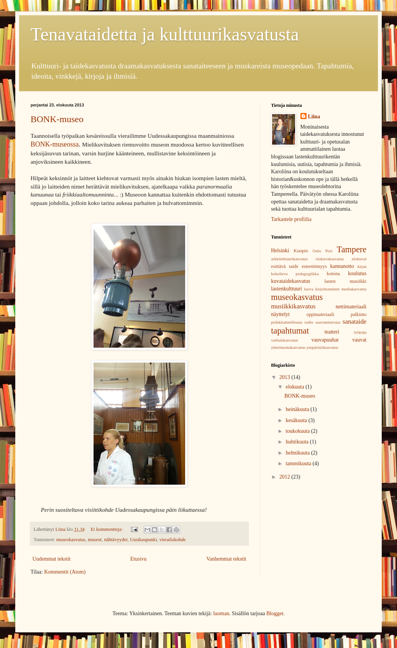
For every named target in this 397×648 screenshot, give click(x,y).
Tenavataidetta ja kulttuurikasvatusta (165, 34)
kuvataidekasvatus (290, 281)
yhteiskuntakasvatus (288, 347)
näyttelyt (280, 314)
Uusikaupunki (143, 539)
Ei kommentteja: (107, 529)
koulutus (357, 273)
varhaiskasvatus (284, 340)
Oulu (317, 250)
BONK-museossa (55, 144)
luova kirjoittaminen (321, 289)
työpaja (360, 332)
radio (309, 322)
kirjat (361, 266)
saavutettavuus (328, 322)
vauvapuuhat (325, 340)
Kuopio (301, 250)
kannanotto (342, 266)
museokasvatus (70, 539)
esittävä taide (285, 266)
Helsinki (280, 250)
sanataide (354, 321)
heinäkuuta (298, 409)
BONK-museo (57, 119)
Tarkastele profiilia (291, 219)
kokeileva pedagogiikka (295, 273)
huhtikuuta (298, 442)
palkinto (358, 314)
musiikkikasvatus (293, 306)
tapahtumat (290, 330)
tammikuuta (299, 463)
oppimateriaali (320, 314)
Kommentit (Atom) (65, 572)
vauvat (359, 340)
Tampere (351, 249)
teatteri (331, 332)
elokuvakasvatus (330, 258)
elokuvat (359, 258)
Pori (328, 250)
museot (95, 539)
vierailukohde (172, 539)
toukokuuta (298, 431)
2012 (285, 477)
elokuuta (295, 387)
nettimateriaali (351, 306)
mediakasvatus (353, 289)
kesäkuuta (297, 420)
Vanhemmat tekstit (226, 559)
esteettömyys (314, 266)
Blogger (274, 613)
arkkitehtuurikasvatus (289, 258)
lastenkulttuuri (286, 289)
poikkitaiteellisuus (286, 322)
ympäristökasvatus (322, 347)
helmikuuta (298, 453)
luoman (221, 613)
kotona (333, 273)
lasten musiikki (345, 281)
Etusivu (138, 559)
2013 (285, 377)
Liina (314, 116)
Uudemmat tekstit (51, 559)
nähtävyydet (116, 539)
